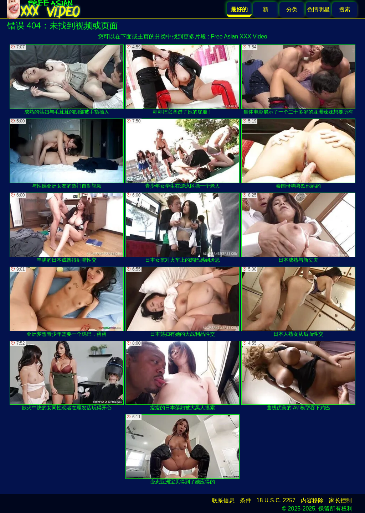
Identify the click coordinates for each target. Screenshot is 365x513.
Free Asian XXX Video (239, 36)
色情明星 (318, 9)
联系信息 (223, 500)
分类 (292, 9)
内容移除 (312, 500)
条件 (245, 500)
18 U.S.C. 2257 (276, 500)
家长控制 (340, 500)
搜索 (344, 9)
